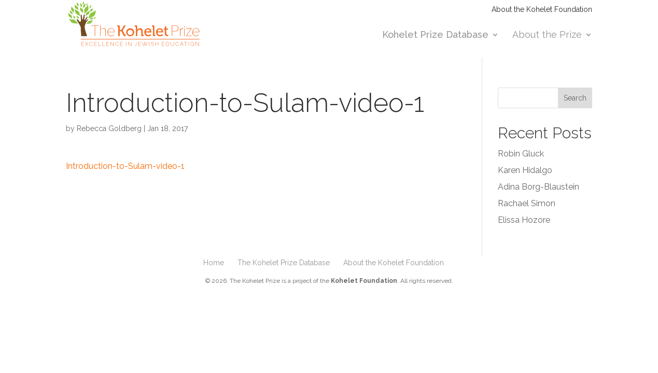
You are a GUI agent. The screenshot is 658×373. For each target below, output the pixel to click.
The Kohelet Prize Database (283, 263)
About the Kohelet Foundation (542, 9)
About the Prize (547, 35)
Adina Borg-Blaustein (538, 187)
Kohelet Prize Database (435, 35)
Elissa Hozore (524, 220)
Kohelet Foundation (364, 280)
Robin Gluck (521, 154)
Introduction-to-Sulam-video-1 (125, 166)
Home (213, 263)
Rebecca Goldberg (109, 128)
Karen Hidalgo (525, 170)
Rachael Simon (526, 203)
